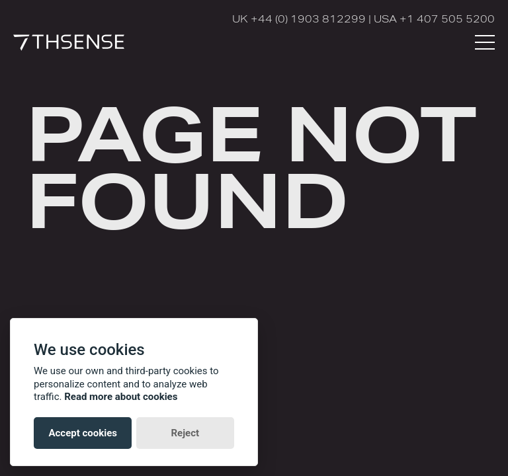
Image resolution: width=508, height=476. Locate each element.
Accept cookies (82, 433)
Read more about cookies (120, 397)
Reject (185, 433)
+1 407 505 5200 (447, 18)
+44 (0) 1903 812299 (308, 18)
